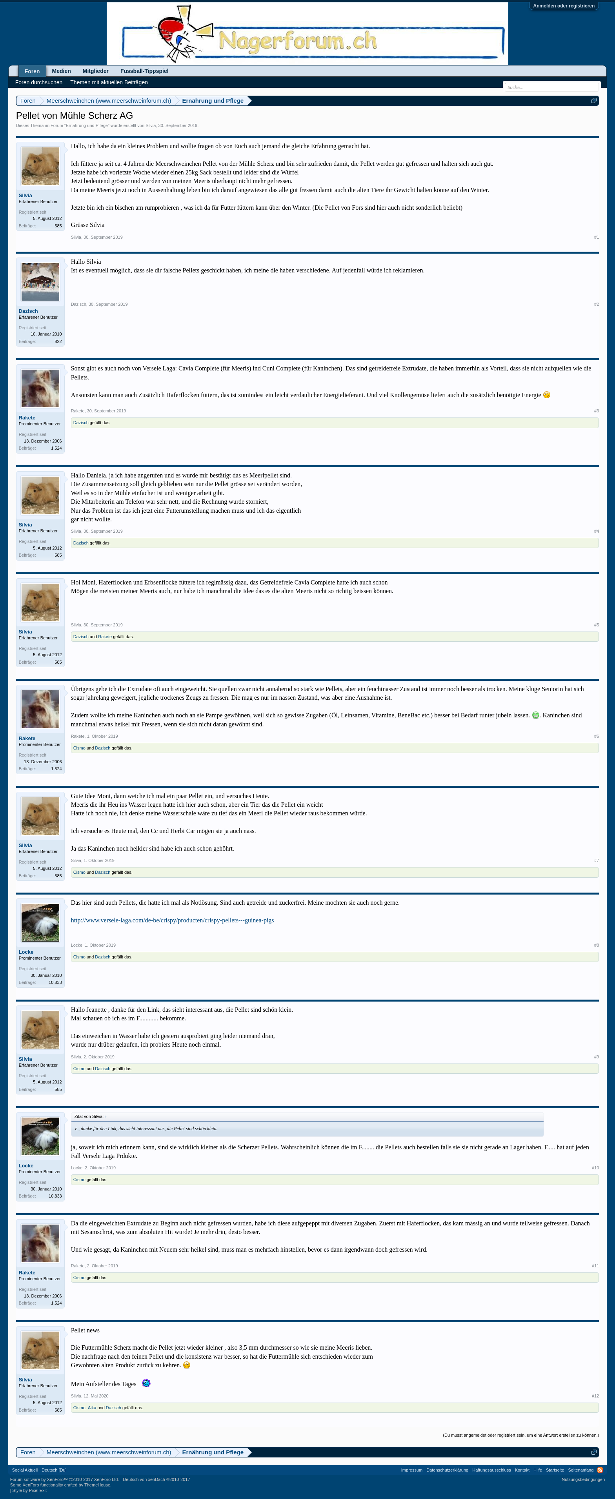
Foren (32, 71)
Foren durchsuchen (39, 82)
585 (58, 225)
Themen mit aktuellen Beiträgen (109, 82)
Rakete (27, 418)
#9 (596, 1056)
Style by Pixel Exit (30, 1490)
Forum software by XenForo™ (64, 1479)
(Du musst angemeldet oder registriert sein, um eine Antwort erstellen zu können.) (521, 1435)
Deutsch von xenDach (156, 1479)
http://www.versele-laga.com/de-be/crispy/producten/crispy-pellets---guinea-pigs (172, 920)
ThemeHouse (97, 1485)
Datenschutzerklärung (447, 1470)
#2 (596, 304)
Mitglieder (96, 71)
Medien (61, 71)
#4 (596, 531)
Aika (92, 1407)
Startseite (555, 1470)
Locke (26, 952)
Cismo (79, 748)
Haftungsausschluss (491, 1470)
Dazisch (28, 311)
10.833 (55, 982)
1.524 (56, 448)
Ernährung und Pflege (87, 125)
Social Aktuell (25, 1470)
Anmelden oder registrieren (564, 6)
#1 (596, 237)
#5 (596, 624)
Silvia (151, 125)
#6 (596, 736)
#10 (595, 1167)
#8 (596, 945)
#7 (596, 860)
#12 (595, 1396)
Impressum (411, 1470)
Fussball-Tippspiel (144, 71)
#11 (595, 1265)
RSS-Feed (600, 1470)
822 (58, 341)
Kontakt (522, 1470)
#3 (596, 410)
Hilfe (537, 1470)
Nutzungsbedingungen (583, 1479)
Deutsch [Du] (54, 1470)
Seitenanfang (580, 1470)
